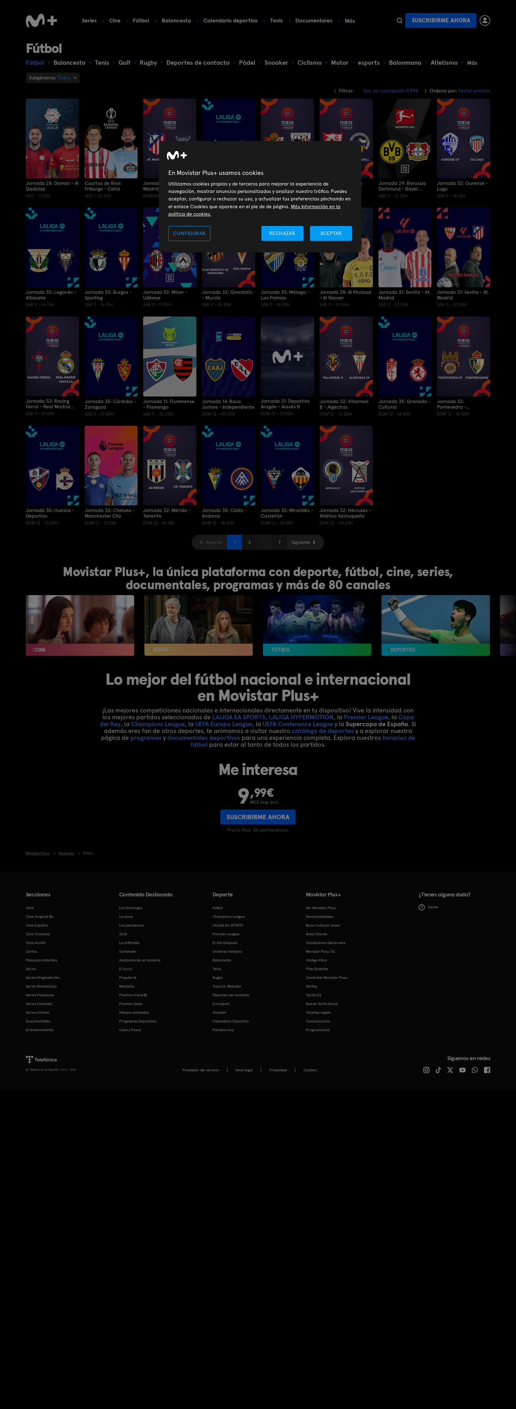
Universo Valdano (227, 951)
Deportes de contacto (231, 995)
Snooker (220, 1012)
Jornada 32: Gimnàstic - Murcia (227, 295)
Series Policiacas (40, 995)
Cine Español (37, 925)
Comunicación (318, 1021)
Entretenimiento (40, 1030)
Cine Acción (36, 943)
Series (89, 20)
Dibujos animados (134, 1012)
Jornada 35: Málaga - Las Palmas (285, 295)
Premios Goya (130, 1004)
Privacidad (278, 1070)
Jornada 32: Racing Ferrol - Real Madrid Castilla (48, 404)
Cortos (31, 951)
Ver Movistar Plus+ (321, 908)
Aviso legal (244, 1070)
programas (146, 737)
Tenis (276, 20)
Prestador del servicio (200, 1070)
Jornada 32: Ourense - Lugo (462, 186)
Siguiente (301, 542)
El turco (125, 969)
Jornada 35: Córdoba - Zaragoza (110, 404)
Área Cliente (316, 934)
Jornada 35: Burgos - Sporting (108, 295)
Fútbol (141, 20)
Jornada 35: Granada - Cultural (404, 404)
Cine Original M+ (40, 916)
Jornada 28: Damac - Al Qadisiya (52, 186)
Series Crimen (37, 1012)
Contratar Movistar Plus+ (327, 977)
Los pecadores (131, 925)
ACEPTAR (331, 233)
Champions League (158, 724)
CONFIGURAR (189, 233)
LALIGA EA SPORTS (238, 717)
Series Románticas (41, 986)
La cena (126, 916)
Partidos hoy (223, 1030)
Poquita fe (128, 977)
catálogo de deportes (323, 731)
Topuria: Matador (227, 986)
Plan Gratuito (317, 969)
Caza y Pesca (130, 1030)
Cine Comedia (38, 934)
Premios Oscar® (133, 995)
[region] (260, 197)
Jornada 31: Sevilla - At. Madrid (404, 295)
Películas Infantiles (41, 960)
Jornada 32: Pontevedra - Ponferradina (452, 404)
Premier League (366, 717)
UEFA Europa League (223, 724)
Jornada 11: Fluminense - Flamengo (169, 404)
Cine (114, 20)
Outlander (128, 951)
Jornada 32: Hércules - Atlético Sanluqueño (345, 513)
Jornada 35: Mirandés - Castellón (287, 513)
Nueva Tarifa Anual (322, 1004)
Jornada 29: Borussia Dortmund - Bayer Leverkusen (402, 186)
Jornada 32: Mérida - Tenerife (166, 513)
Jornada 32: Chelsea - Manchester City (110, 513)
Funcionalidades (319, 916)
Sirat (123, 934)
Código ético (316, 960)
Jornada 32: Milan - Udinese (165, 295)
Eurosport (221, 1004)
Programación (318, 1030)
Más (350, 21)
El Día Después (225, 943)
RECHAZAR (282, 233)
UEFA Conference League (298, 724)
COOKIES (310, 1070)
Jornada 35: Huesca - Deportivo (50, 513)
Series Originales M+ (43, 977)
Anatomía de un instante (140, 960)
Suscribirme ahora (441, 20)
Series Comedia (39, 1004)
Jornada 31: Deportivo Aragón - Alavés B (285, 404)
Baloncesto (176, 20)
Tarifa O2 (313, 995)
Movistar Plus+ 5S (320, 951)
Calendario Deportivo (231, 1021)
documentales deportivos (203, 737)
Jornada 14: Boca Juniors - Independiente (228, 404)
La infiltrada (129, 943)
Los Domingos (130, 908)
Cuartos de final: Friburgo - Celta (103, 186)
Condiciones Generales (325, 943)
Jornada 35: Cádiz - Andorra (224, 513)
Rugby (218, 977)
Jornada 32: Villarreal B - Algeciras (344, 404)
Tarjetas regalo (318, 1012)
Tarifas (311, 986)
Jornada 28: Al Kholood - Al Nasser (345, 295)
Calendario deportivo (231, 20)
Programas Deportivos (138, 1021)
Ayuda (428, 907)
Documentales (313, 20)
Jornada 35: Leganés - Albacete (51, 295)
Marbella (126, 986)
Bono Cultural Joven (323, 925)
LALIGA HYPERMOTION (301, 717)
